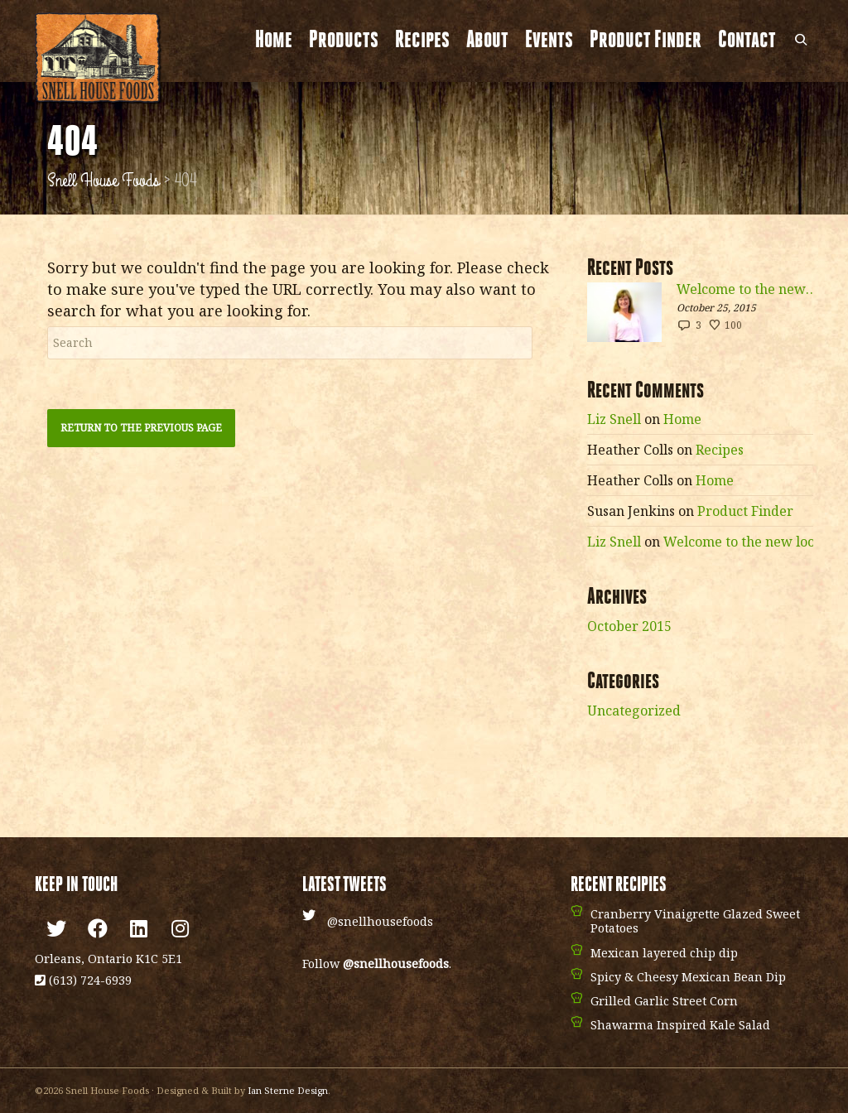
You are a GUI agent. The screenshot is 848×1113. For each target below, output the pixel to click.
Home (273, 41)
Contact (747, 41)
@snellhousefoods (380, 921)
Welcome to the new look (747, 289)
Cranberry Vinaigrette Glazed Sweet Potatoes (695, 921)
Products (343, 41)
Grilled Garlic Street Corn (664, 1001)
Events (549, 41)
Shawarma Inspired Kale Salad (680, 1025)
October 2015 (629, 626)
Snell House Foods (103, 180)
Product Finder (645, 41)
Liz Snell (614, 419)
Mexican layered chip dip (664, 953)
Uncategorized (634, 710)
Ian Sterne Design (288, 1090)
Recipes (422, 41)
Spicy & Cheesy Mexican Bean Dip (688, 977)
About (487, 41)
